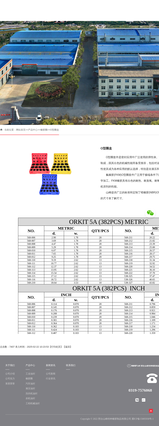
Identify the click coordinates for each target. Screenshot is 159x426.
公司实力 (10, 378)
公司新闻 (50, 373)
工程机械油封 (33, 403)
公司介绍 (10, 373)
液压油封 (30, 388)
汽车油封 (30, 383)
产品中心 (33, 129)
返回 (67, 346)
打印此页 (55, 346)
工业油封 (30, 373)
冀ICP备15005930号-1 (143, 419)
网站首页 (20, 129)
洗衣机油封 (31, 393)
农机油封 (30, 398)
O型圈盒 (54, 129)
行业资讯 (50, 378)
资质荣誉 (10, 383)
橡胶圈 (43, 129)
